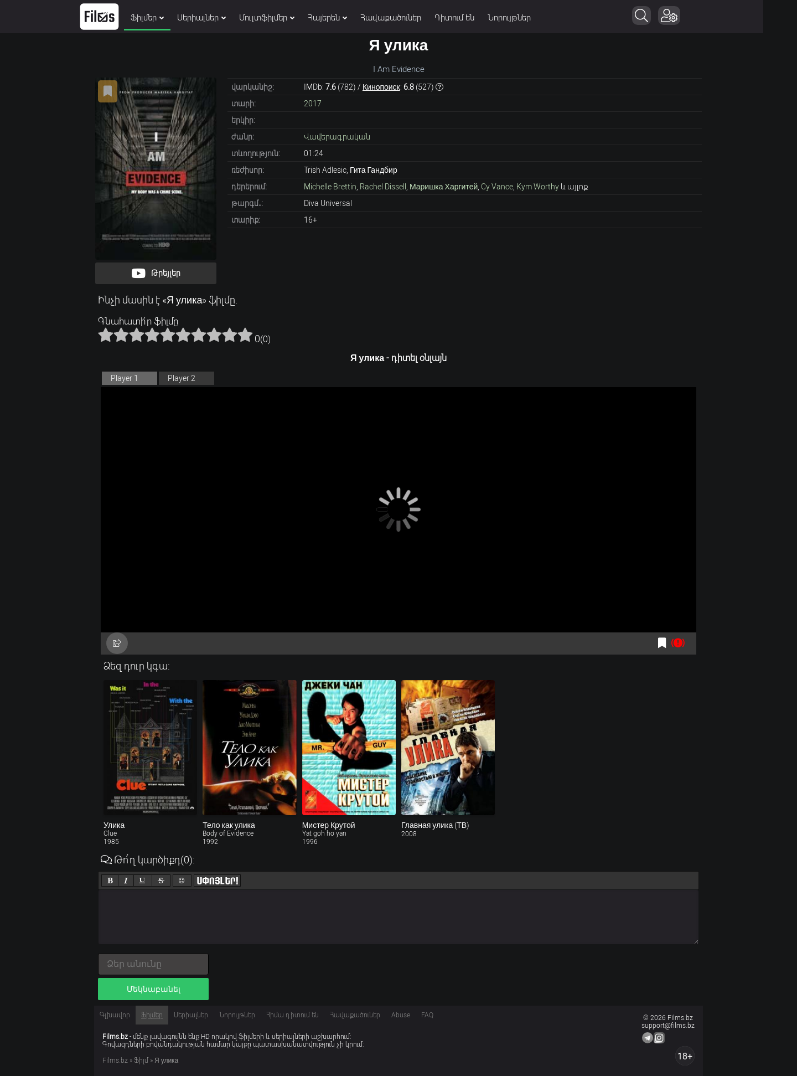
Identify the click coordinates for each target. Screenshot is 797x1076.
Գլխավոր (115, 1015)
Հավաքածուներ (407, 18)
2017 (313, 103)
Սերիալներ (218, 18)
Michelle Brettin (330, 186)
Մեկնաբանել (153, 989)
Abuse (400, 1015)
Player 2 (181, 378)
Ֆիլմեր (164, 18)
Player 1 (124, 378)
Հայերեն (344, 18)
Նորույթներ (526, 18)
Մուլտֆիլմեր (284, 18)
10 (245, 334)
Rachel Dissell (383, 186)
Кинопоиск (381, 87)
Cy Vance (497, 186)
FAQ (427, 1015)
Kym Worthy (537, 186)
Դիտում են (471, 18)
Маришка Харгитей (444, 186)
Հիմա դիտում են (292, 1015)
